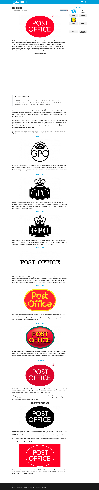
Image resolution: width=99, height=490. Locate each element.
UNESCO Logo (83, 15)
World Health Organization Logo (83, 32)
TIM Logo (73, 31)
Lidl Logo (73, 23)
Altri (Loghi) (24, 10)
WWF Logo (82, 23)
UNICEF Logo (73, 15)
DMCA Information (38, 487)
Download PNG (63, 10)
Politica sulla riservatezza (18, 487)
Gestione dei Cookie (28, 487)
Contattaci (45, 487)
